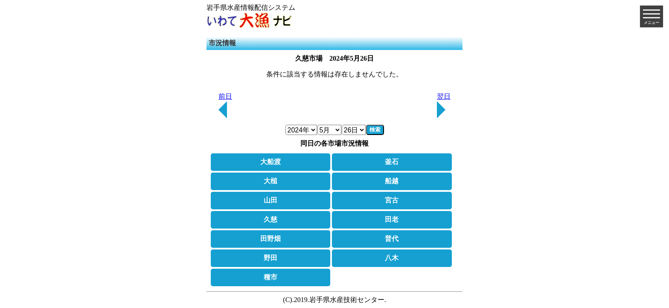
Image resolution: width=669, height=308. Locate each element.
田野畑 (270, 238)
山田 (270, 200)
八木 (391, 257)
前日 (225, 105)
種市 (270, 277)
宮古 (391, 200)
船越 (391, 181)
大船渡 (270, 161)
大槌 (270, 181)
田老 (391, 219)
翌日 (444, 105)
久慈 (270, 219)
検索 (375, 129)
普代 (391, 238)
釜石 (391, 161)
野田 (270, 257)
